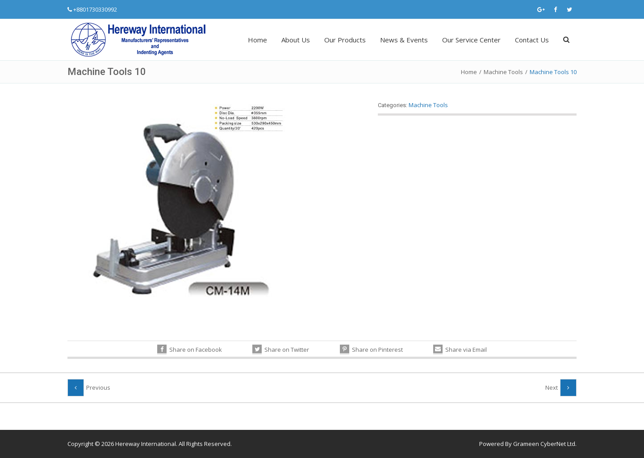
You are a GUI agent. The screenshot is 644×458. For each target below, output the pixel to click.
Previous (98, 387)
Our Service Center (471, 39)
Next (551, 387)
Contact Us (532, 39)
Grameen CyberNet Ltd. (545, 444)
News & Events (404, 39)
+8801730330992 (95, 9)
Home (257, 39)
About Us (295, 39)
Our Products (345, 39)
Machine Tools (503, 72)
